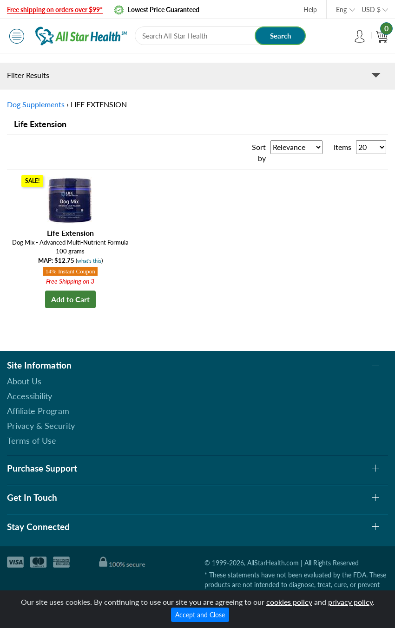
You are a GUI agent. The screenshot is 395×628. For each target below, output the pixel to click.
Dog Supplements (36, 104)
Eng (341, 9)
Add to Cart (70, 299)
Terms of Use (31, 440)
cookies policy (289, 601)
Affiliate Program (38, 411)
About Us (24, 381)
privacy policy (350, 601)
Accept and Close (200, 615)
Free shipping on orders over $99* (55, 9)
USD (371, 9)
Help (310, 9)
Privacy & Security (41, 426)
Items (342, 146)
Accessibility (29, 396)
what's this (89, 261)
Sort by (259, 152)
